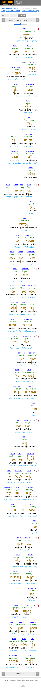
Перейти (22, 15)
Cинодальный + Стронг (10, 11)
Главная (5, 680)
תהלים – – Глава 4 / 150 (20, 20)
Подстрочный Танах (29, 8)
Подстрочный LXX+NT (10, 8)
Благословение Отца (30, 11)
